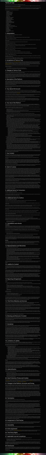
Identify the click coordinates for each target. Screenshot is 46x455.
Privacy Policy (15, 61)
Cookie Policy (18, 61)
